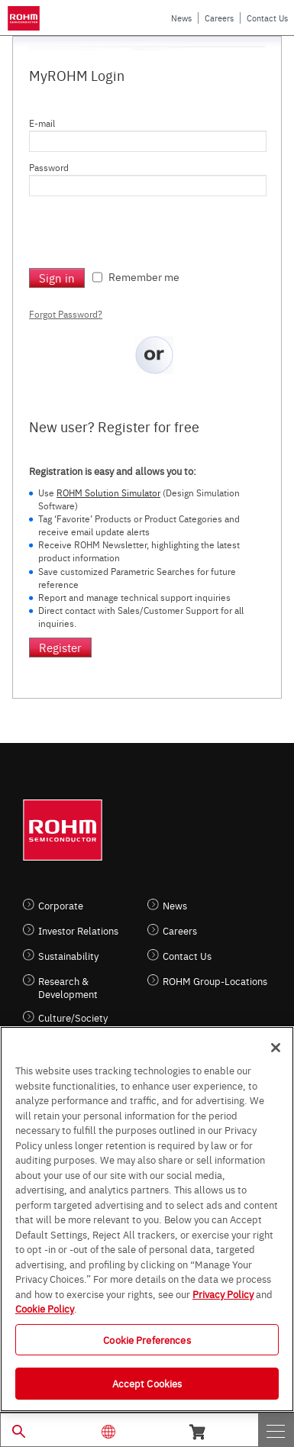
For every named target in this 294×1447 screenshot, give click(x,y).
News (181, 18)
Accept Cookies (147, 1383)
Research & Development (68, 987)
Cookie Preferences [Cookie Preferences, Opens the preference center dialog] (146, 1339)
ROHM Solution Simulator (108, 492)
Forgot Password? (65, 314)
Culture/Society (73, 1017)
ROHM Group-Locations (215, 980)
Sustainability (68, 955)
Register (60, 647)
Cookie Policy (44, 1308)
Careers (219, 18)
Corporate (60, 905)
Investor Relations (78, 930)
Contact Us (267, 18)
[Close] (275, 1047)
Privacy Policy (223, 1293)
